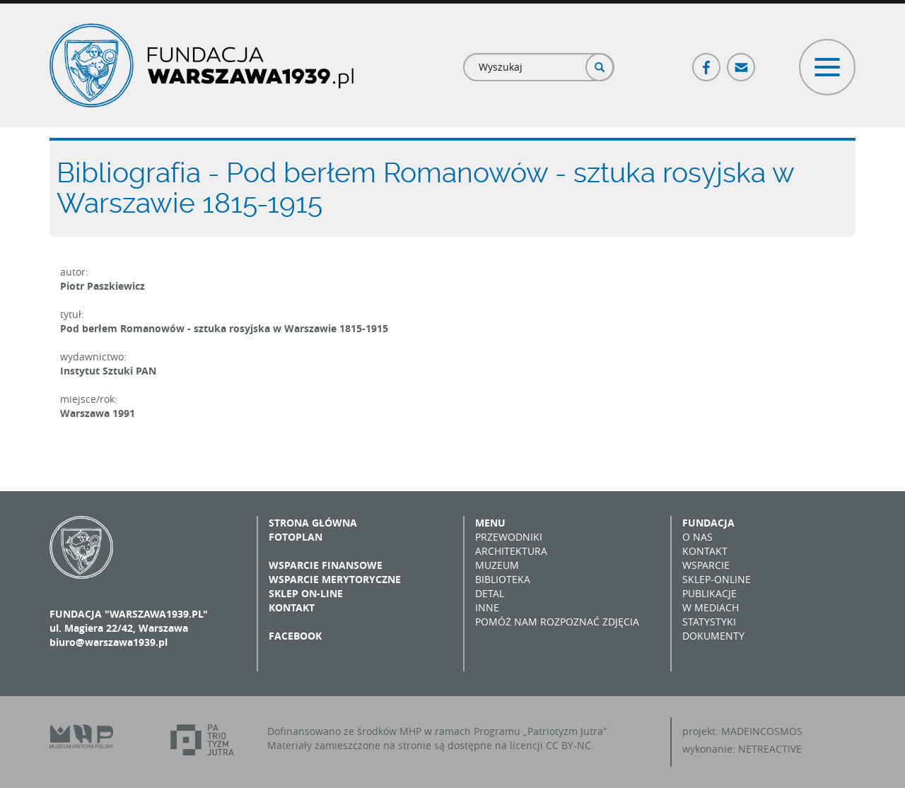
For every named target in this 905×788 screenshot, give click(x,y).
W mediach (710, 607)
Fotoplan (295, 536)
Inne (487, 607)
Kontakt (292, 607)
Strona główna (313, 522)
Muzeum (497, 565)
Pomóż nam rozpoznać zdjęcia (557, 621)
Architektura (511, 551)
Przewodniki (508, 536)
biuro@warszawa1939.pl (108, 642)
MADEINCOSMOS (761, 731)
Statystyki (709, 621)
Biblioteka (502, 579)
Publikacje (709, 593)
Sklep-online (716, 579)
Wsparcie (706, 565)
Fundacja (708, 522)
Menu (490, 522)
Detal (489, 593)
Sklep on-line (306, 593)
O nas (697, 536)
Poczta (741, 61)
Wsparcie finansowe (326, 565)
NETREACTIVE (770, 748)
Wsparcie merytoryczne (335, 579)
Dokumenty (713, 635)
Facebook (707, 61)
